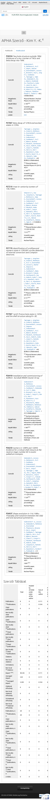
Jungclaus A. (30, 195)
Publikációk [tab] (9, 50)
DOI (25, 115)
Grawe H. (29, 131)
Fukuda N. (29, 143)
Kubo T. (28, 216)
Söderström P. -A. (29, 522)
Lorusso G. (29, 265)
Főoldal (3, 2)
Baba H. (28, 81)
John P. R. (29, 85)
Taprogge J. (30, 77)
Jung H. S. (29, 148)
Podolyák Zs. (31, 158)
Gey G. (36, 73)
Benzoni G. (29, 475)
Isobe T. (28, 209)
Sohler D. (34, 93)
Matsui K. (28, 91)
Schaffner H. (30, 220)
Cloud (15, 2)
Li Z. (35, 89)
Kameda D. (29, 211)
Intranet (34, 2)
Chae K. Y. (29, 538)
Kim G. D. (29, 150)
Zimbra (9, 2)
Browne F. (29, 73)
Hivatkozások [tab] (20, 50)
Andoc (25, 2)
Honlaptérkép (25, 788)
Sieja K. (28, 68)
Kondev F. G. (29, 487)
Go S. (35, 392)
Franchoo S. (31, 83)
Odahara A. (30, 407)
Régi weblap (10, 3)
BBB (20, 2)
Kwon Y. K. (29, 89)
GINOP (3, 3)
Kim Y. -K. (29, 214)
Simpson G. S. (28, 193)
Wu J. (29, 473)
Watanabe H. (31, 79)
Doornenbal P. (30, 70)
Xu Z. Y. (28, 262)
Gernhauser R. (30, 275)
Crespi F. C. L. (30, 477)
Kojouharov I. (30, 87)
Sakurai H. (29, 156)
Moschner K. (30, 403)
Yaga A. (33, 473)
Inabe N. (33, 146)
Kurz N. (28, 154)
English (25, 7)
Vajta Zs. (29, 222)
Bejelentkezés (43, 2)
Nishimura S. (30, 66)
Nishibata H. (30, 405)
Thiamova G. (30, 528)
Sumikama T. (30, 139)
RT (29, 2)
